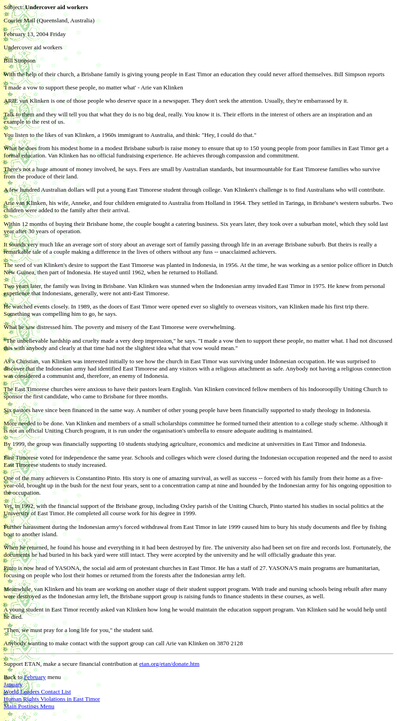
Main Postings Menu (29, 706)
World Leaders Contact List (37, 691)
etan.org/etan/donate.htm (169, 663)
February (35, 677)
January (13, 684)
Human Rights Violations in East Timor (52, 698)
